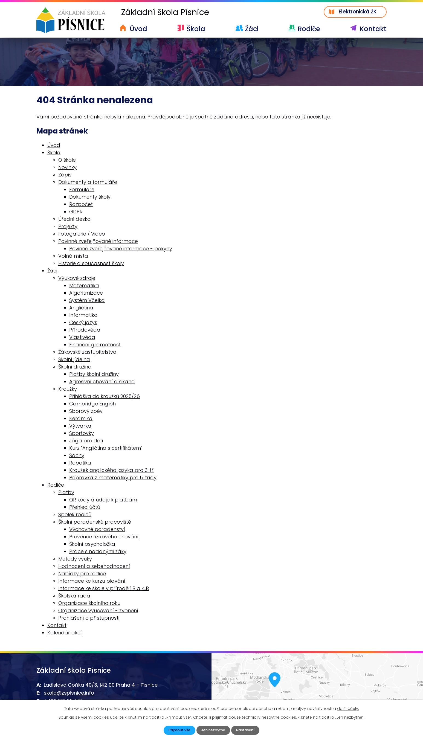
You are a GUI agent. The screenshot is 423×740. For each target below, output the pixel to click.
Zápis (64, 175)
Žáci (251, 28)
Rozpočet (81, 205)
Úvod (138, 28)
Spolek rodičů (74, 515)
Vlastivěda (82, 338)
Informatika (83, 315)
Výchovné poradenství (97, 530)
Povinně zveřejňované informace (98, 242)
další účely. (348, 708)
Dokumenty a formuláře (87, 182)
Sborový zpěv (86, 411)
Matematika (84, 286)
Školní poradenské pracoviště (94, 522)
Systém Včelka (87, 301)
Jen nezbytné (213, 730)
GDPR (76, 212)
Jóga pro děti (86, 441)
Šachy (76, 456)
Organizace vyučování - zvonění (98, 611)
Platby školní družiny (94, 375)
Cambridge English (92, 404)
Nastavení (247, 730)
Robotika (80, 463)
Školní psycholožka (92, 544)
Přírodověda (84, 330)
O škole (67, 160)
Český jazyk (83, 323)
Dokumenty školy (90, 197)
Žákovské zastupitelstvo (87, 352)
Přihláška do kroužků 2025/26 (104, 397)
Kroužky (67, 389)
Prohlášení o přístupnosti (88, 618)
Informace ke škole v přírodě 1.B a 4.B (103, 589)
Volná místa (73, 256)
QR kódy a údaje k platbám (103, 500)
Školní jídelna (74, 360)
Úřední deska (74, 219)
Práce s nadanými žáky (97, 552)
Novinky (67, 168)
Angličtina (81, 308)
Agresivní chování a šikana (102, 382)
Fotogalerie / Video (81, 234)
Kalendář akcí (64, 633)
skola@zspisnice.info (69, 693)
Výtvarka (80, 426)
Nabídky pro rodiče (82, 574)
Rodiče (309, 28)
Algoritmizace (86, 293)
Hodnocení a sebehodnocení (94, 567)
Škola (196, 28)
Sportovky (81, 434)
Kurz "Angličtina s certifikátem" (105, 448)
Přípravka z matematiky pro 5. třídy (113, 478)
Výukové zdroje (76, 278)
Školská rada (74, 596)
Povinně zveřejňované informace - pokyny (120, 249)
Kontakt (373, 28)
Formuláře (81, 190)
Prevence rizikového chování (103, 537)
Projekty (67, 227)
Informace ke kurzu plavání (91, 581)
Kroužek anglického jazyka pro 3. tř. (111, 471)
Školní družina (75, 367)
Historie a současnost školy (91, 264)
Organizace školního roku (89, 603)
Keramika (80, 419)
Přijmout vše (177, 730)
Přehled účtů (84, 507)
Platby (66, 493)
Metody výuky (75, 559)
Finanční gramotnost (95, 345)
